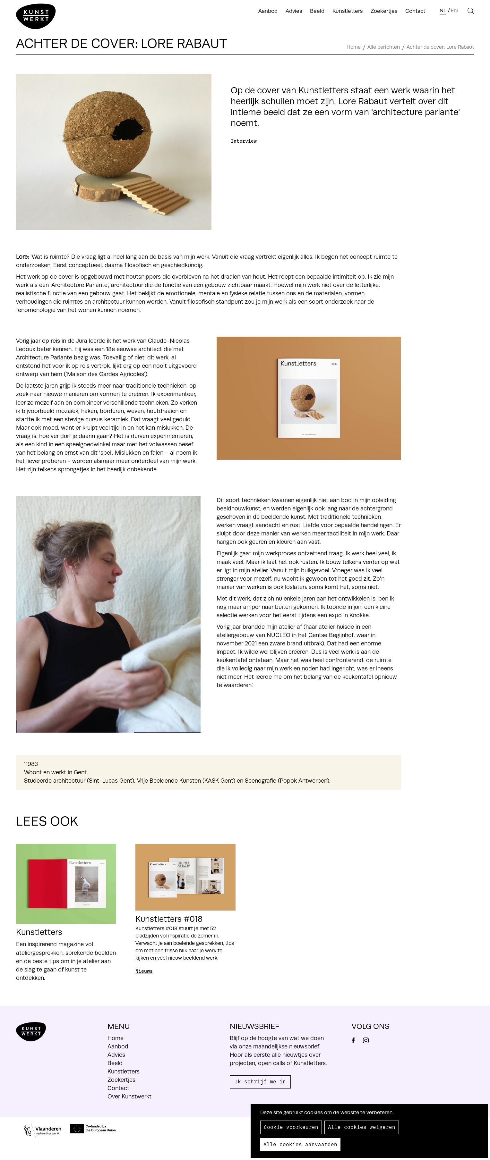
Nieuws (144, 970)
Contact (415, 11)
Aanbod (268, 11)
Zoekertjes (384, 11)
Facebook (356, 1040)
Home (354, 47)
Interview (244, 140)
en (454, 10)
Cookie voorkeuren (291, 1126)
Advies (294, 11)
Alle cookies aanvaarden (300, 1143)
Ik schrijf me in (260, 1081)
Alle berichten (383, 47)
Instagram (368, 1040)
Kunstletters (347, 11)
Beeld (317, 11)
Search (466, 11)
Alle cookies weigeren (361, 1126)
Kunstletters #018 (168, 919)
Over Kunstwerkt (129, 1096)
